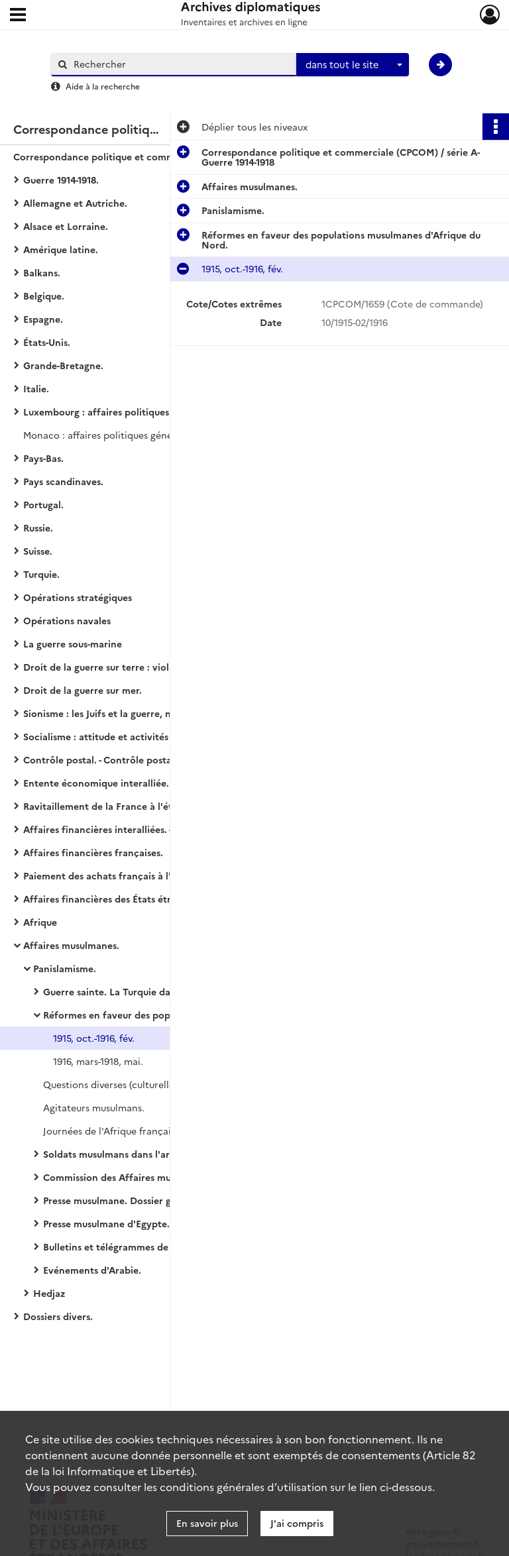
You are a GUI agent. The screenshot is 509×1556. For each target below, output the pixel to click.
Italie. (36, 388)
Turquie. (41, 574)
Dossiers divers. (58, 1316)
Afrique (40, 921)
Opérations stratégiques (77, 597)
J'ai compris (296, 1522)
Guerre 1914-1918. (61, 179)
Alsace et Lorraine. (65, 226)
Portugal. (43, 504)
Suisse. (37, 550)
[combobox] (352, 65)
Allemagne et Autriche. (75, 202)
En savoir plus (207, 1522)
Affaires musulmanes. (71, 945)
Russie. (38, 527)
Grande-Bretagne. (63, 365)
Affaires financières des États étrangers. (113, 898)
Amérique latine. (60, 249)
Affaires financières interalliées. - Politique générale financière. (155, 829)
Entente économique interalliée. (96, 782)
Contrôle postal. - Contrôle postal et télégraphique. (138, 759)
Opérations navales (67, 620)
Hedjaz (49, 1293)
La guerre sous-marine (72, 643)
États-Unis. (46, 342)
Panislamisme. (64, 968)
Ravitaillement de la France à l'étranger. (113, 805)
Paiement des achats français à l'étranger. (117, 875)
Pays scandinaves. (63, 481)
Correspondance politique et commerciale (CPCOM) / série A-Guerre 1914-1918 (145, 156)
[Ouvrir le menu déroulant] (18, 16)
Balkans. (41, 272)
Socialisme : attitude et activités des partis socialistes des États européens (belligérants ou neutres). (155, 736)
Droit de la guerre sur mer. (82, 689)
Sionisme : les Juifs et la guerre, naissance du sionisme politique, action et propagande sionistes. (155, 713)
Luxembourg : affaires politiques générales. (120, 411)
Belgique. (43, 295)
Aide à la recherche (103, 85)
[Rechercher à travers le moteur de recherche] (180, 64)
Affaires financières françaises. (93, 852)
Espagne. (43, 318)
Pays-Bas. (43, 458)
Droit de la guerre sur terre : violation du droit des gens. (149, 666)
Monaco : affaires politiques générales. (109, 434)
